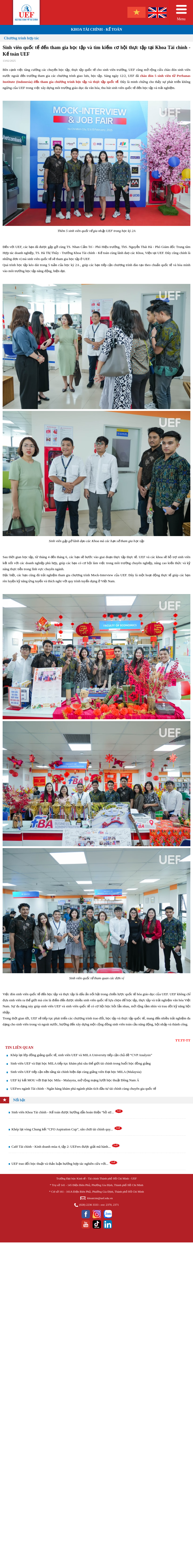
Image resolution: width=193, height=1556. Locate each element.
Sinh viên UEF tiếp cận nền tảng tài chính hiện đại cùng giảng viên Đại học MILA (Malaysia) (75, 1072)
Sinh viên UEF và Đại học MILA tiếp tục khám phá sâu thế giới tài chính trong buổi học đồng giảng (80, 1063)
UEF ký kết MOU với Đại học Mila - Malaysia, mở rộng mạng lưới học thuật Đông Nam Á (74, 1080)
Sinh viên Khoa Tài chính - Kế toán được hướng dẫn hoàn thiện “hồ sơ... (68, 1112)
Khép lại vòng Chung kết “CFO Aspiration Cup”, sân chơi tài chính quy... (67, 1129)
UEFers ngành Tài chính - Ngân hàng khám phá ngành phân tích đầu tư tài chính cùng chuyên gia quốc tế (83, 1089)
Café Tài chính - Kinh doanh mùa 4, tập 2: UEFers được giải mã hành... (66, 1147)
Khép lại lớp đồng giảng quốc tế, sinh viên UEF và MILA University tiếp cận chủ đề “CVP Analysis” (81, 1055)
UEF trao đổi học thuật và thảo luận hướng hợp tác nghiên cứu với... (65, 1164)
